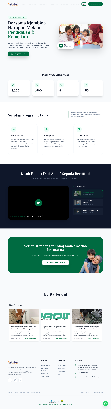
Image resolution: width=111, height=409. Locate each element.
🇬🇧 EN (84, 4)
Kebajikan (61, 368)
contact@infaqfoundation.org (88, 377)
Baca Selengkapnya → (31, 338)
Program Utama (44, 4)
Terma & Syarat (98, 392)
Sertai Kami (64, 4)
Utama (24, 4)
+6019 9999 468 (83, 373)
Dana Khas (62, 371)
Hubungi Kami (74, 4)
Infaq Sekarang (96, 4)
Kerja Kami (54, 4)
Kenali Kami (32, 4)
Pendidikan (62, 365)
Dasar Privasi (85, 392)
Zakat (60, 374)
